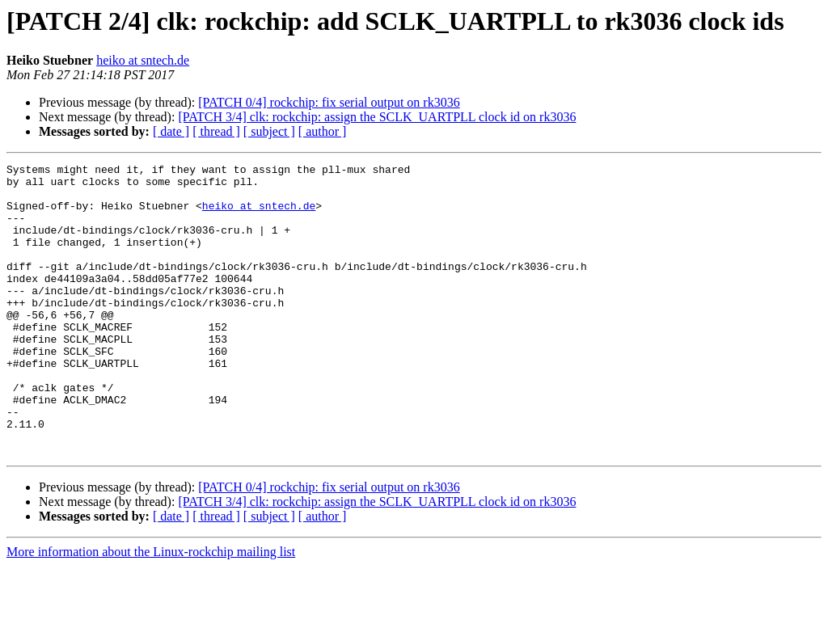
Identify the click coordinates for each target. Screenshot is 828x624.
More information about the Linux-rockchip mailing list (150, 610)
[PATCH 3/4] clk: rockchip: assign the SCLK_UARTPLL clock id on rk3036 (377, 117)
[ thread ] (216, 131)
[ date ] (171, 131)
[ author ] (322, 131)
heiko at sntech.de (142, 60)
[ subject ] (269, 131)
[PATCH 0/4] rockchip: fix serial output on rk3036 (328, 102)
